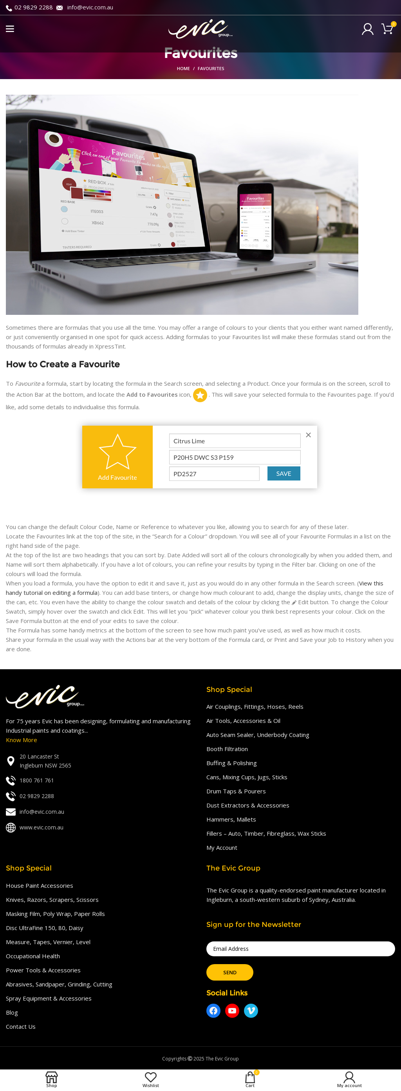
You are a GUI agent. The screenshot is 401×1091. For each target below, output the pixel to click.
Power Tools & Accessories (43, 970)
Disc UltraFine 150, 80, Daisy (44, 928)
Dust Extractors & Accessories (247, 805)
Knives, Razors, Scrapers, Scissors (52, 899)
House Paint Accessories (39, 885)
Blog (12, 1012)
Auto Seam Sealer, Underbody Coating (257, 735)
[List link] (100, 761)
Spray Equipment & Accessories (49, 998)
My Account (221, 847)
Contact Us (21, 1026)
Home (183, 68)
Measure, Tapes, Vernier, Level (48, 942)
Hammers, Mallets (231, 819)
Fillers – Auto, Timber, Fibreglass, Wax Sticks (266, 833)
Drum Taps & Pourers (236, 791)
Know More (21, 740)
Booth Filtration (227, 749)
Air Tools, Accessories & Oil (243, 720)
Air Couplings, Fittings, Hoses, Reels (254, 706)
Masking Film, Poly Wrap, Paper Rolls (55, 914)
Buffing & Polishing (231, 763)
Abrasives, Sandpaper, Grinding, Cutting (59, 984)
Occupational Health (33, 956)
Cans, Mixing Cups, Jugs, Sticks (246, 777)
